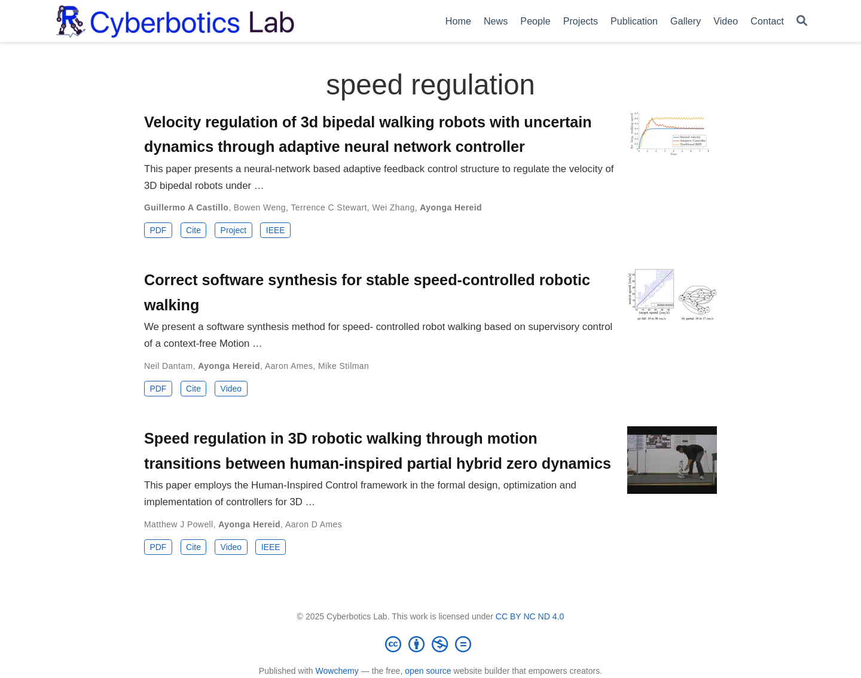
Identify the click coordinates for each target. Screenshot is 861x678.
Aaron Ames (289, 366)
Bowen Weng (260, 207)
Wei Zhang (393, 207)
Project (234, 230)
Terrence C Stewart (329, 207)
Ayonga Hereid (451, 207)
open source (428, 671)
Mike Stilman (343, 366)
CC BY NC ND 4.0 (530, 616)
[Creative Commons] (430, 644)
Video (231, 388)
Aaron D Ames (313, 524)
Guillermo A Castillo (186, 207)
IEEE (275, 230)
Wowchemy (336, 671)
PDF (157, 230)
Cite (193, 230)
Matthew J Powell (178, 524)
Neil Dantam (168, 366)
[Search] (801, 21)
